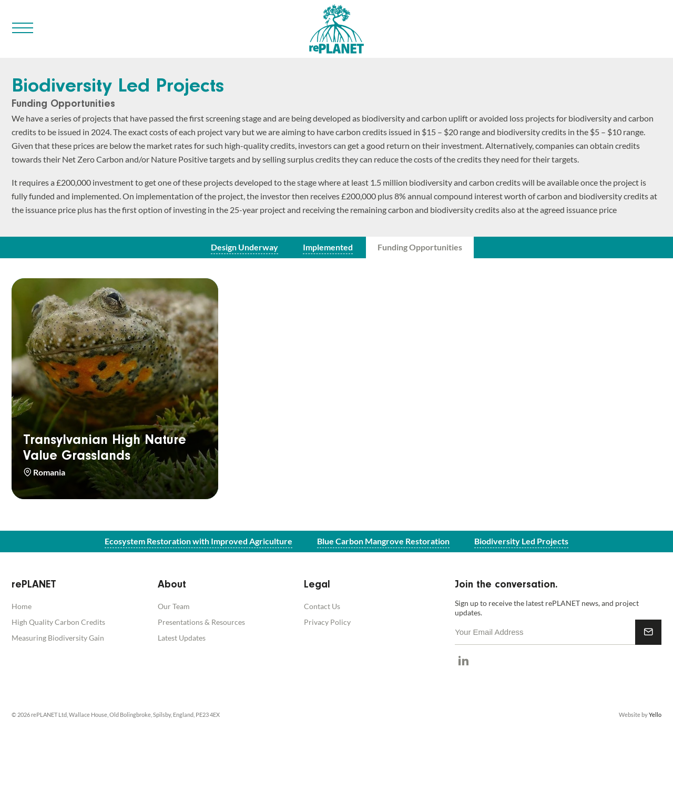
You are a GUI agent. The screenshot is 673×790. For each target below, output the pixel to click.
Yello (655, 714)
